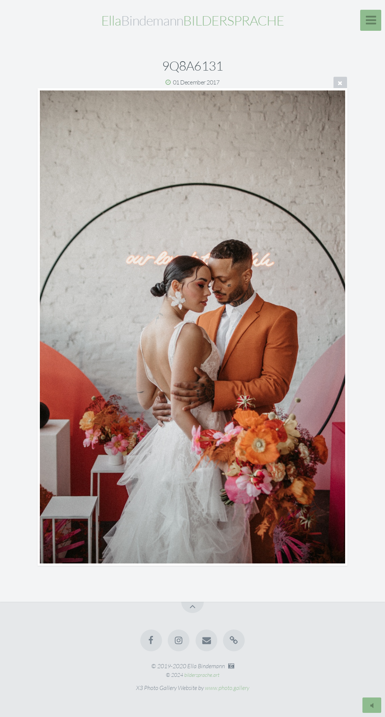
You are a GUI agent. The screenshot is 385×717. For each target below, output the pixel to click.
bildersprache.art (202, 675)
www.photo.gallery (227, 687)
